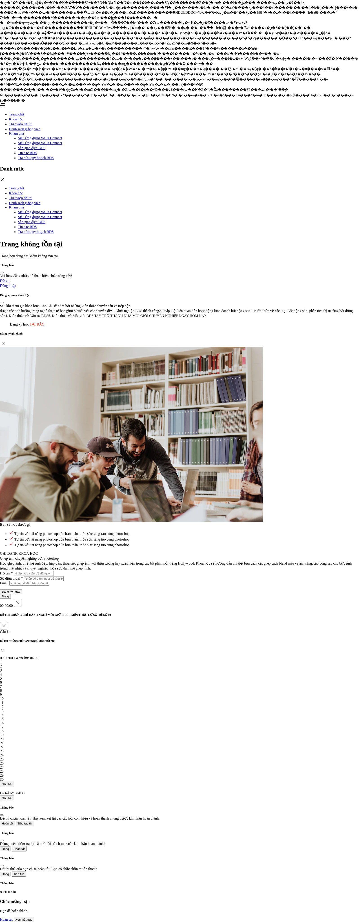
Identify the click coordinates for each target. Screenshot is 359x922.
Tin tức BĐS (27, 153)
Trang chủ (16, 114)
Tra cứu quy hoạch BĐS (36, 158)
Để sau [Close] (5, 281)
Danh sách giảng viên (24, 129)
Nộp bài (7, 784)
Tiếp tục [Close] (18, 874)
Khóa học (16, 119)
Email (4, 583)
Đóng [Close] (5, 596)
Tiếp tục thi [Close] (25, 823)
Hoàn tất (6, 919)
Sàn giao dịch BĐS (31, 148)
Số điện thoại (11, 578)
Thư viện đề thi (20, 124)
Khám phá (16, 133)
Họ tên (6, 573)
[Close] (2, 272)
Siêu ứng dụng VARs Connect (40, 138)
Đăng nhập (8, 286)
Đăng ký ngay (11, 591)
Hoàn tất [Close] (7, 823)
